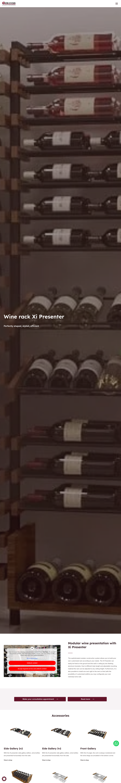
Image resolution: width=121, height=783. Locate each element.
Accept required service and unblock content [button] (32, 670)
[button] (4, 779)
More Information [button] (32, 659)
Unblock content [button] (32, 664)
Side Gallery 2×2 (14, 749)
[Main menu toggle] (116, 4)
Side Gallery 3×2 (52, 749)
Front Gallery (89, 749)
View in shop (8, 761)
